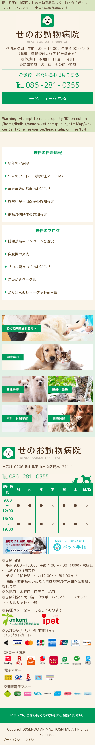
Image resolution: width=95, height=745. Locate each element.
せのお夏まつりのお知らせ (29, 266)
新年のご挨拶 (18, 163)
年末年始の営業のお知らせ (29, 188)
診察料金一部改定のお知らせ (31, 201)
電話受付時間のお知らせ (27, 214)
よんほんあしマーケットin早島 (32, 292)
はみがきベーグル (22, 279)
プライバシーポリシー (19, 739)
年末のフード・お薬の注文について (36, 176)
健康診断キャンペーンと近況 (31, 241)
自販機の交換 (18, 254)
